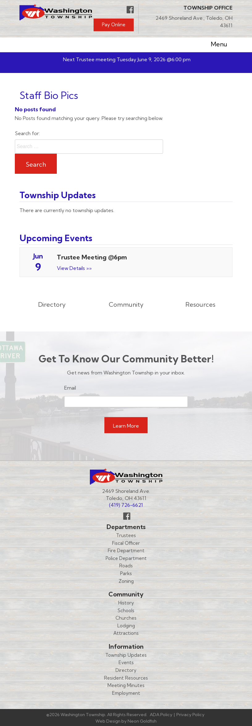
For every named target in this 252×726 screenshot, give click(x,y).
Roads (126, 566)
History (126, 603)
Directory (126, 670)
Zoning (126, 581)
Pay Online (113, 25)
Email (70, 388)
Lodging (126, 626)
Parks (126, 573)
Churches (126, 618)
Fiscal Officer (126, 543)
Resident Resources (126, 678)
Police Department (126, 558)
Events (126, 662)
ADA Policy (161, 714)
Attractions (126, 633)
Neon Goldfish (142, 721)
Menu (214, 44)
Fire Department (126, 550)
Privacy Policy (190, 714)
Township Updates (126, 655)
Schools (126, 610)
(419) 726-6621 (126, 505)
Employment (126, 693)
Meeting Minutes (126, 685)
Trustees (126, 535)
